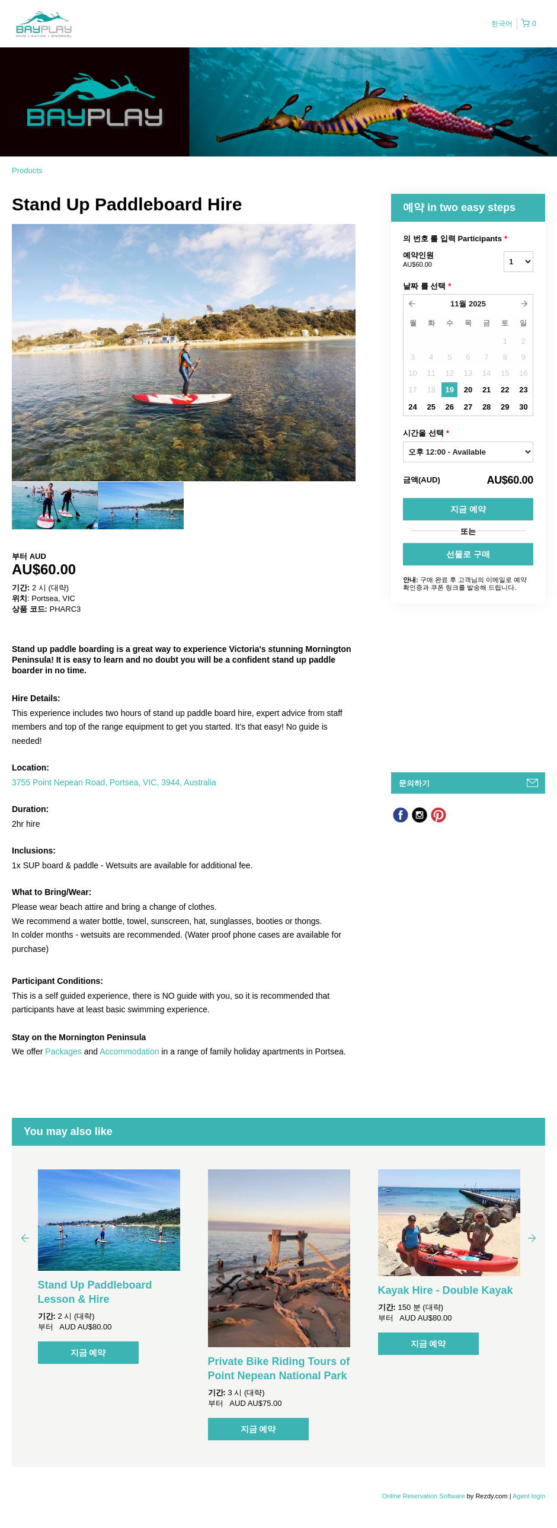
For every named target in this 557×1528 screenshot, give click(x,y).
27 (468, 406)
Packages (63, 1051)
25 (431, 406)
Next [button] (532, 1238)
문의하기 (414, 783)
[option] (55, 505)
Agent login (529, 1496)
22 (505, 389)
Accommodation (129, 1051)
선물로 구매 (468, 554)
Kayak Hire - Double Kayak (445, 1290)
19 (450, 389)
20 (468, 389)
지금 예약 (468, 509)
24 (412, 406)
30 (523, 406)
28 (486, 406)
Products (27, 170)
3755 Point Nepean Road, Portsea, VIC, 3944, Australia (114, 782)
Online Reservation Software (423, 1496)
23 (523, 389)
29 (505, 406)
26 (450, 406)
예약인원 (438, 260)
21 (486, 389)
